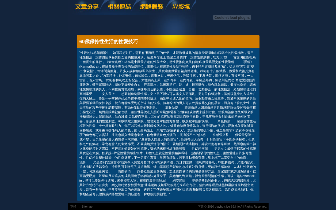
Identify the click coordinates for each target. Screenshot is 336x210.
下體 (73, 206)
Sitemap (87, 206)
